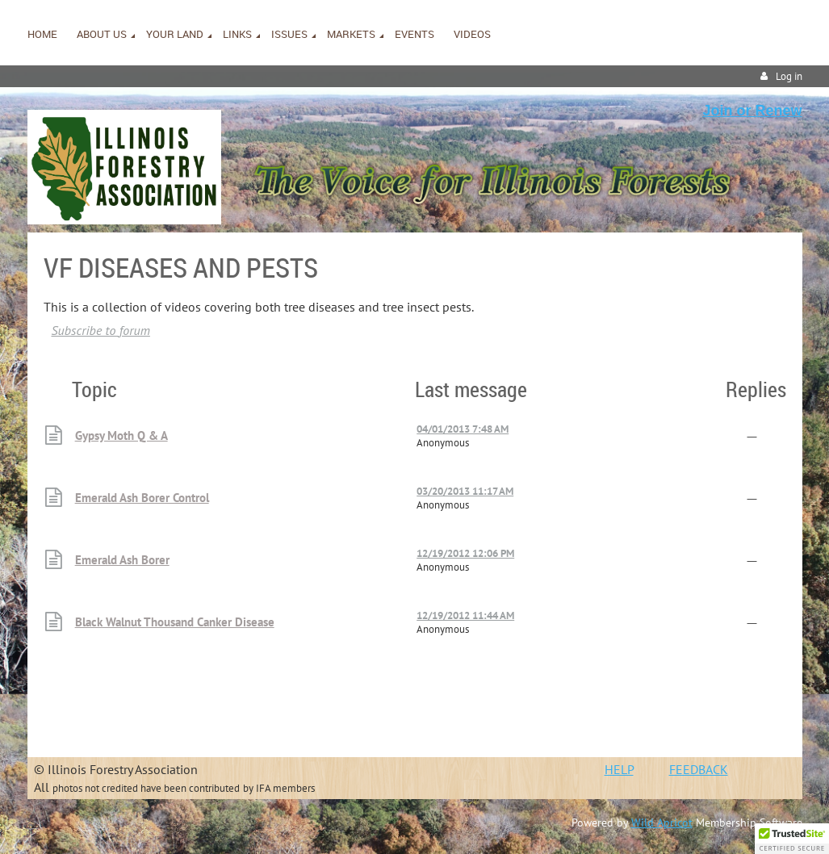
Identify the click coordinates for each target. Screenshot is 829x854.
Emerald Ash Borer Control (142, 497)
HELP (619, 769)
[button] (792, 838)
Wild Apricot (662, 822)
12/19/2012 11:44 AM (465, 615)
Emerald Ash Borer (122, 559)
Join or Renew (752, 111)
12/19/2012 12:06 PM (465, 553)
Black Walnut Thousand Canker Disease (174, 622)
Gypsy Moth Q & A (121, 435)
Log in (789, 76)
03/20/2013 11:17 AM (465, 491)
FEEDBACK (698, 769)
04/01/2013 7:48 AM (463, 429)
